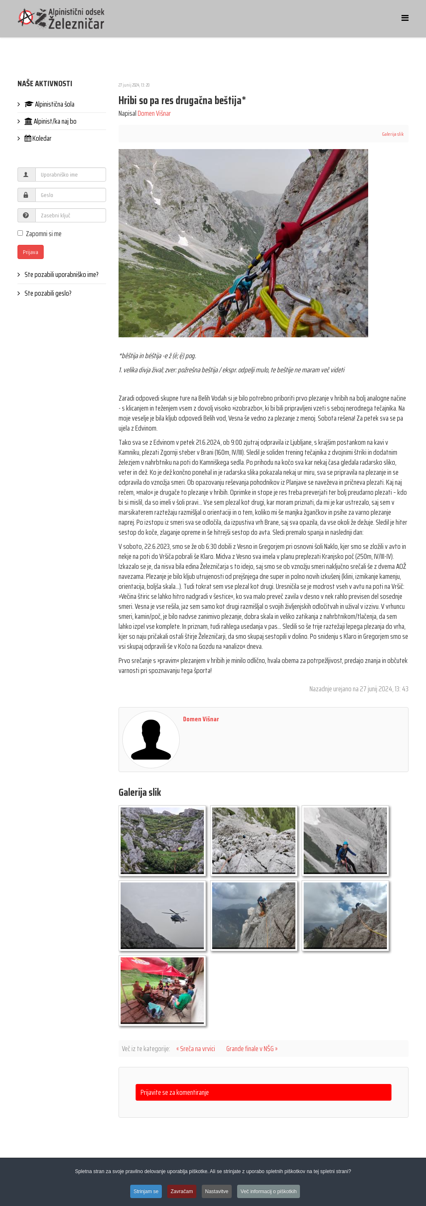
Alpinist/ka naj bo (50, 121)
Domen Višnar (154, 113)
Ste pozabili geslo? (47, 293)
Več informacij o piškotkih (268, 1192)
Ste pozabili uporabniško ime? (61, 274)
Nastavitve (216, 1192)
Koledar (37, 138)
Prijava (30, 252)
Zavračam (182, 1192)
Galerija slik (393, 134)
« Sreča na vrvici (195, 1048)
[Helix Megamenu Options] (405, 18)
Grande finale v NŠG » (251, 1048)
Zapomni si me (39, 234)
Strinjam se (146, 1192)
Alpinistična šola (48, 104)
